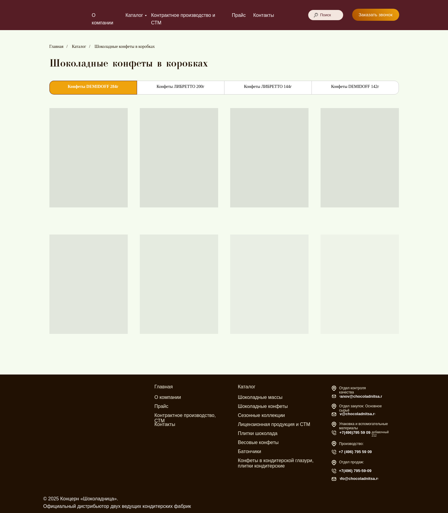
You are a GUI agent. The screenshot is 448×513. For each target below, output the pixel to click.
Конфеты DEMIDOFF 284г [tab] (93, 86)
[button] (375, 15)
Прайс (239, 15)
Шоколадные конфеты (263, 406)
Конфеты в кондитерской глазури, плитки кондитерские (276, 463)
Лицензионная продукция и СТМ (274, 424)
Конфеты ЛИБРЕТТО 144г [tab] (268, 86)
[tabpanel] (224, 237)
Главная (56, 46)
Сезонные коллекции (261, 415)
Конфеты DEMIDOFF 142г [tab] (355, 86)
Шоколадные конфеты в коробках (125, 46)
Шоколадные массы (260, 397)
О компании (168, 397)
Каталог (134, 15)
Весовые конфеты (258, 442)
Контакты (263, 15)
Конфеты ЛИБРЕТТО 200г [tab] (181, 86)
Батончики (249, 451)
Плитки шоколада (257, 433)
